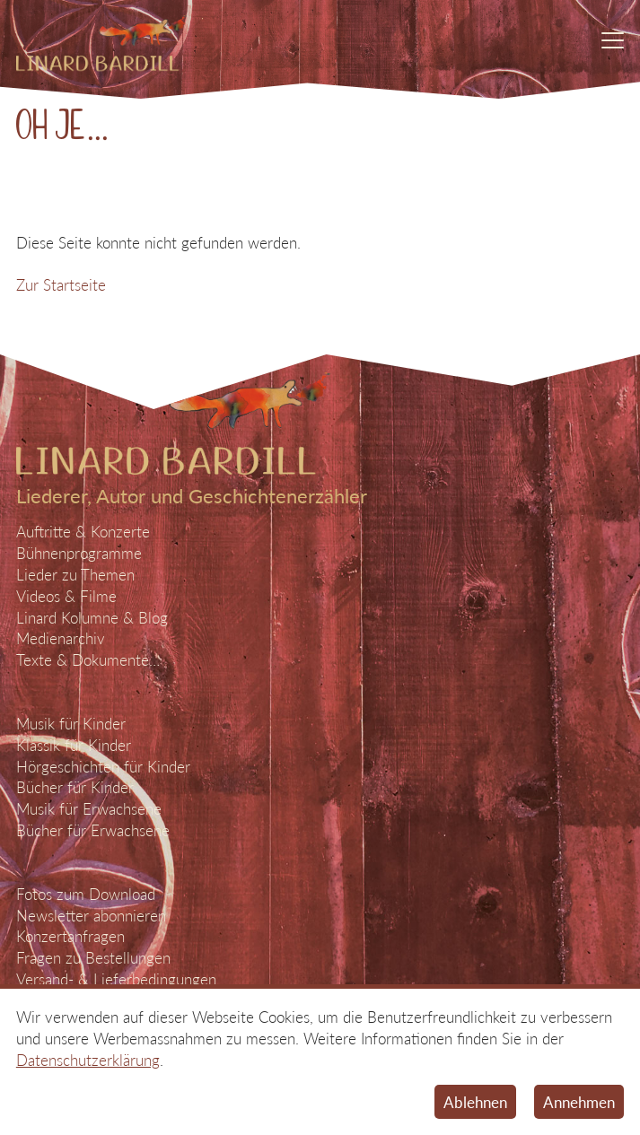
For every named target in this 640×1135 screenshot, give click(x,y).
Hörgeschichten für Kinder (103, 766)
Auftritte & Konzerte (83, 531)
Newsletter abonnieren (91, 915)
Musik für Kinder (71, 723)
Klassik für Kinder (73, 745)
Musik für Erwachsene (89, 808)
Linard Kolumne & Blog (92, 617)
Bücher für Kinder (75, 787)
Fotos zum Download (85, 894)
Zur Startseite (61, 284)
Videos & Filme (66, 596)
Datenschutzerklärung (88, 1060)
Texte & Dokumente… (88, 659)
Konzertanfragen (70, 936)
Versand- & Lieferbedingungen (116, 979)
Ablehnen (475, 1102)
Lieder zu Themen (75, 574)
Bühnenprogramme (79, 553)
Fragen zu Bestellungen (93, 957)
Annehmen (579, 1102)
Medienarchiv (60, 638)
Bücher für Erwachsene (93, 830)
